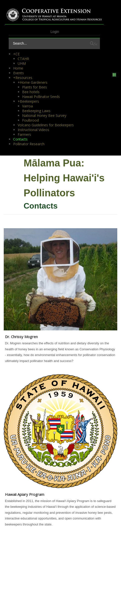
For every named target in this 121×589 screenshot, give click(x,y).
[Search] (49, 43)
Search (95, 43)
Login (54, 32)
